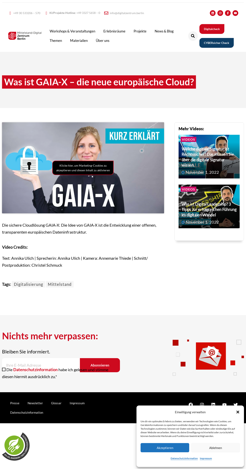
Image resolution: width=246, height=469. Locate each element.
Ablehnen (215, 448)
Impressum (206, 458)
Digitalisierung (28, 284)
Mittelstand (60, 284)
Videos (188, 139)
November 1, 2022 (200, 172)
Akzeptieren (165, 448)
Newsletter (35, 403)
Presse (14, 403)
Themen (56, 40)
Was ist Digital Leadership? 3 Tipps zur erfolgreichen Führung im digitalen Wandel (209, 209)
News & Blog (164, 31)
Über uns (102, 40)
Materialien (79, 40)
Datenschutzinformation (184, 458)
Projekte (140, 31)
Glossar (56, 403)
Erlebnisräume (114, 31)
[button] (238, 412)
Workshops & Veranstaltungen (72, 31)
